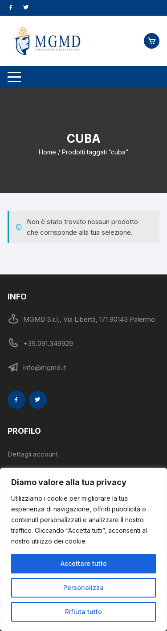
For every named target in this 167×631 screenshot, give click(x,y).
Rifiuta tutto (83, 611)
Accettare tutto (84, 563)
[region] (83, 549)
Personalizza (83, 587)
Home (47, 152)
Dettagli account (33, 454)
